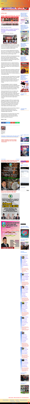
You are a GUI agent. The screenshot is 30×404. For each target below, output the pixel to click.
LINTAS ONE (4, 1)
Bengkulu (3, 6)
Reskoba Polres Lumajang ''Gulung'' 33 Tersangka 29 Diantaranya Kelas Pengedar (3, 132)
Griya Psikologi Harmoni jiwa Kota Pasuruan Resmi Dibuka (25, 350)
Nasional (7, 6)
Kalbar (23, 4)
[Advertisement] (25, 197)
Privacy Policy (12, 401)
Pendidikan (12, 6)
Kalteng (19, 4)
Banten (15, 4)
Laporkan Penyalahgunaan (24, 252)
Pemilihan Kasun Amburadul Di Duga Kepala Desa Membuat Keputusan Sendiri (25, 321)
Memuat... (23, 159)
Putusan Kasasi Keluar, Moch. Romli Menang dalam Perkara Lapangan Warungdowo (25, 306)
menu (15, 6)
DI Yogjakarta (6, 4)
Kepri (26, 4)
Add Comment (11, 33)
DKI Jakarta (11, 4)
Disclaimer (18, 401)
